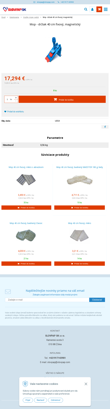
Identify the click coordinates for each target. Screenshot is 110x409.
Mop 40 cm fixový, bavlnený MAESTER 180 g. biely (79, 167)
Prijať (27, 400)
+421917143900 (67, 2)
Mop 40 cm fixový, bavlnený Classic (26, 223)
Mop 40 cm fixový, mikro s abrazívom (26, 167)
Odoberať (97, 300)
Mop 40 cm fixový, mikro (79, 223)
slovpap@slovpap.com (46, 2)
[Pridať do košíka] (62, 99)
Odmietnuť (55, 400)
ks (11, 99)
